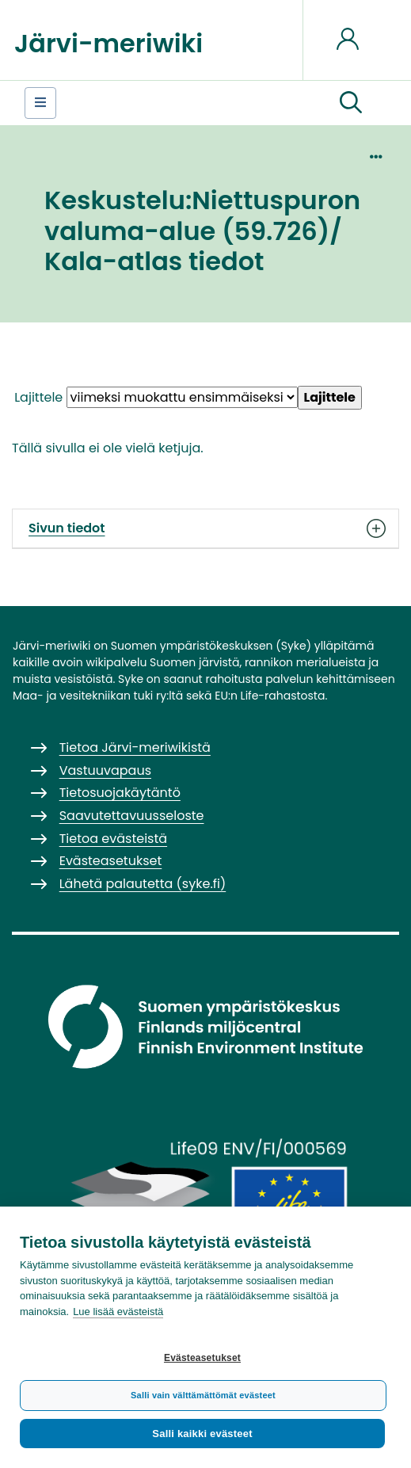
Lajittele (38, 397)
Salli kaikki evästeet (202, 1433)
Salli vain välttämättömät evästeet (203, 1395)
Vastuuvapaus (105, 770)
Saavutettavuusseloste (131, 815)
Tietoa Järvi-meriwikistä (135, 747)
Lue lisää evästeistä (118, 1311)
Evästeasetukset (202, 1357)
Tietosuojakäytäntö (120, 793)
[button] (351, 103)
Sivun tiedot (205, 528)
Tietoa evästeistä (113, 838)
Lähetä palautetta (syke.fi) (142, 884)
